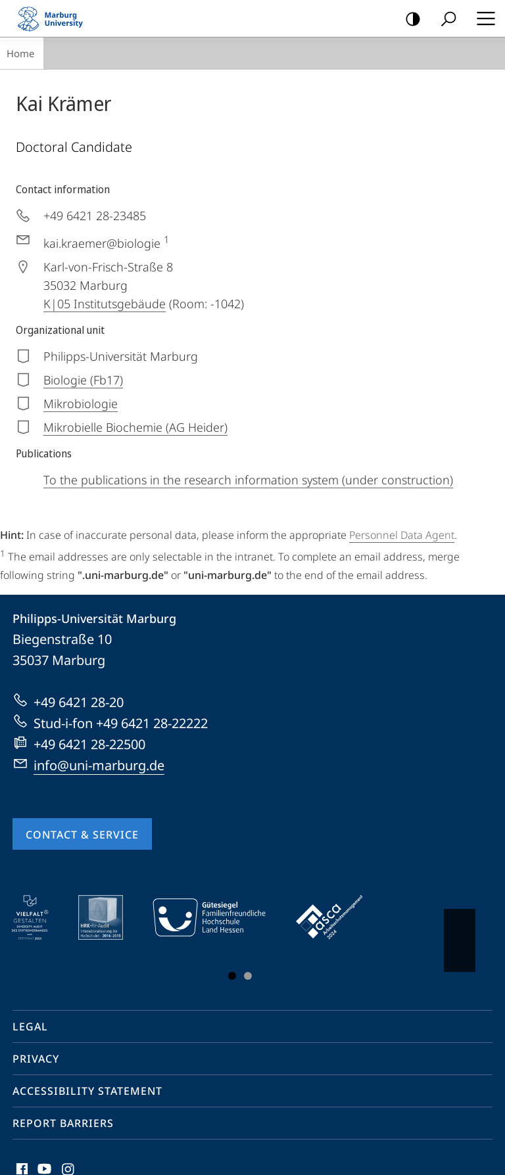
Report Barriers (63, 1123)
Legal (30, 1026)
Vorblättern (458, 933)
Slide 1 (232, 976)
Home (20, 53)
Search (444, 19)
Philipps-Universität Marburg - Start (56, 18)
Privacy (35, 1058)
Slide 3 (248, 976)
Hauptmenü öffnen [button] (482, 18)
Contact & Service (82, 834)
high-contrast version (408, 19)
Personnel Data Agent (401, 535)
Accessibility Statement (87, 1091)
